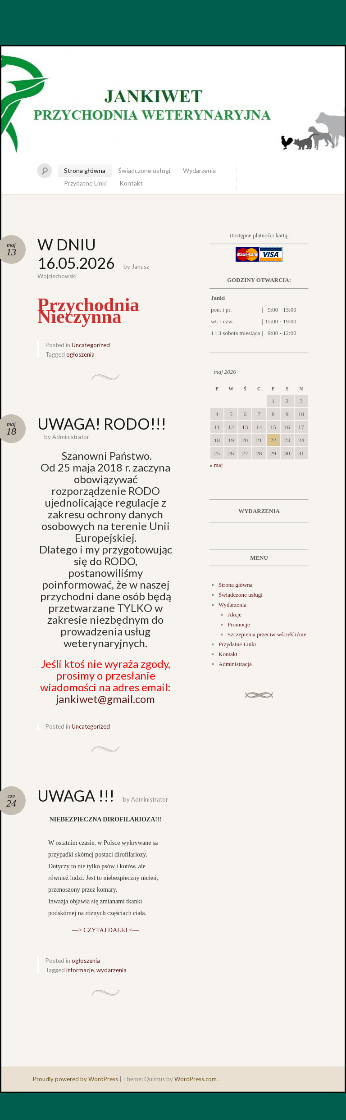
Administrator (70, 436)
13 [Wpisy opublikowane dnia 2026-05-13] (245, 427)
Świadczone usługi (144, 170)
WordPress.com (195, 1079)
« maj (216, 465)
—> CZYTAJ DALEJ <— (105, 930)
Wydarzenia (199, 170)
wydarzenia (111, 970)
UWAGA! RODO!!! (101, 423)
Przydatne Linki (85, 183)
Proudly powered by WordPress (75, 1079)
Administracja (235, 664)
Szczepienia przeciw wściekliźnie (267, 634)
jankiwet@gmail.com (105, 698)
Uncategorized (91, 345)
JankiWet (173, 102)
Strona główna (84, 170)
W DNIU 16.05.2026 (76, 253)
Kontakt (131, 183)
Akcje (234, 614)
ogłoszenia (80, 354)
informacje (80, 970)
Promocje (239, 624)
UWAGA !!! (75, 795)
